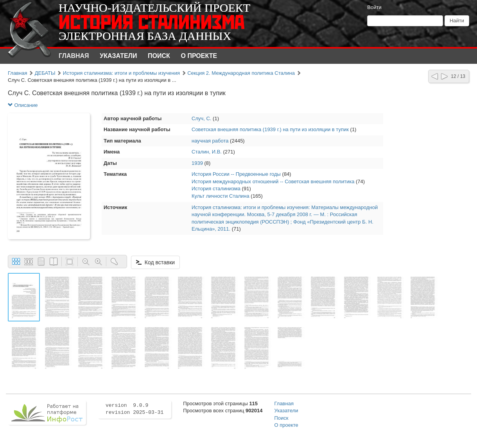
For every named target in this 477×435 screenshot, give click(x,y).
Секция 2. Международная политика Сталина (241, 73)
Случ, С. (201, 118)
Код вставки (155, 262)
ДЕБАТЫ (45, 73)
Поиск (159, 55)
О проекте (199, 55)
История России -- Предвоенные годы (236, 174)
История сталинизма (216, 188)
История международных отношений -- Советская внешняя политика (273, 181)
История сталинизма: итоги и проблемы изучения (121, 73)
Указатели (118, 55)
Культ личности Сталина (220, 196)
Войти (374, 7)
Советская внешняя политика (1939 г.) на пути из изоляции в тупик (270, 129)
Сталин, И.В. (207, 152)
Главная (74, 55)
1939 (197, 163)
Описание (23, 105)
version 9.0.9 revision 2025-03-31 (134, 409)
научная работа (210, 141)
